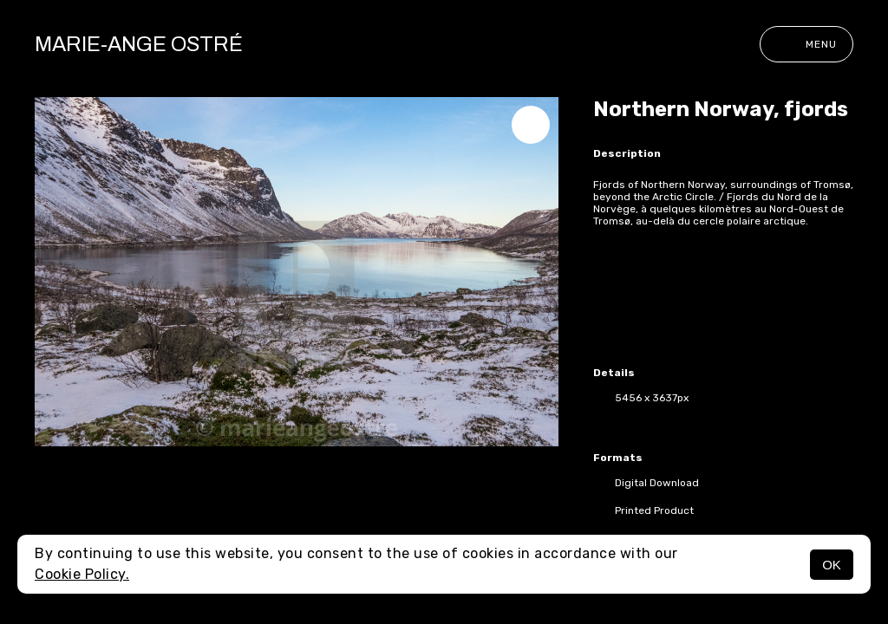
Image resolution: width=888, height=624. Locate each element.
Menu (806, 44)
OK (831, 564)
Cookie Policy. (82, 574)
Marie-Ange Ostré (139, 44)
